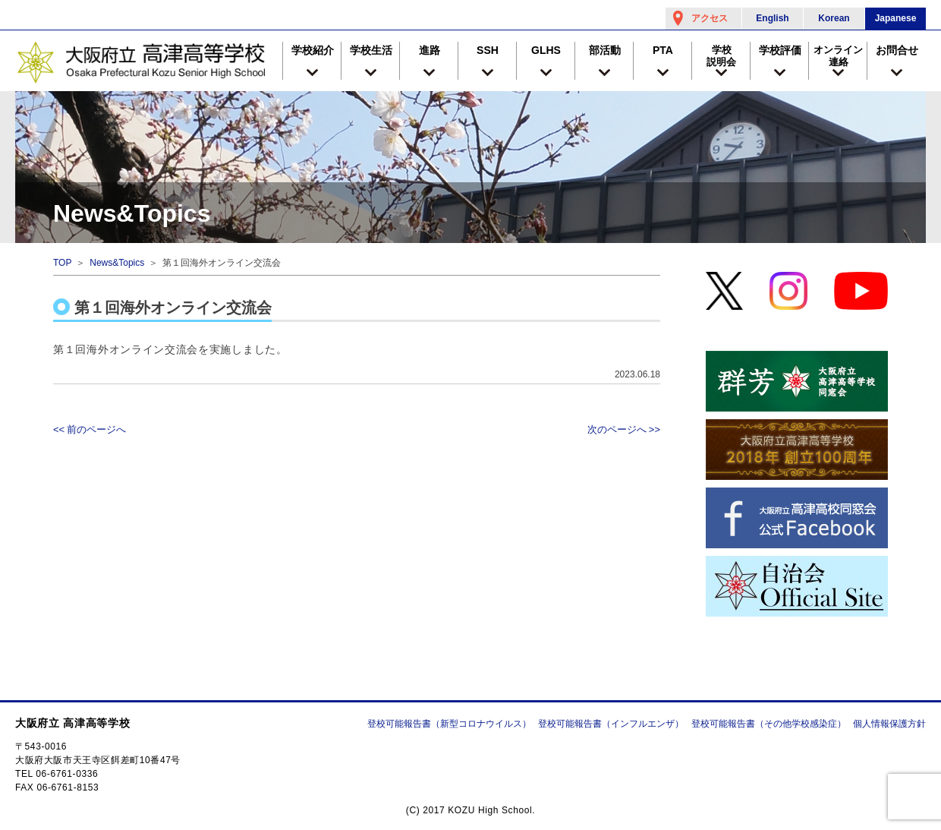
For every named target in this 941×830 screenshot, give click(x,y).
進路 (429, 50)
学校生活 (371, 50)
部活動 (605, 50)
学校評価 (780, 50)
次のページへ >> (623, 429)
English (772, 18)
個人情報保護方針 (889, 723)
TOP (62, 262)
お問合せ (897, 50)
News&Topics (117, 262)
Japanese (896, 18)
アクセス (709, 18)
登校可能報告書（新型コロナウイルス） (449, 723)
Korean (833, 18)
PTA (663, 50)
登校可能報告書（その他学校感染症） (768, 723)
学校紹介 (312, 50)
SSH (488, 50)
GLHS (546, 50)
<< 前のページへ (89, 429)
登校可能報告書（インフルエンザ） (611, 723)
